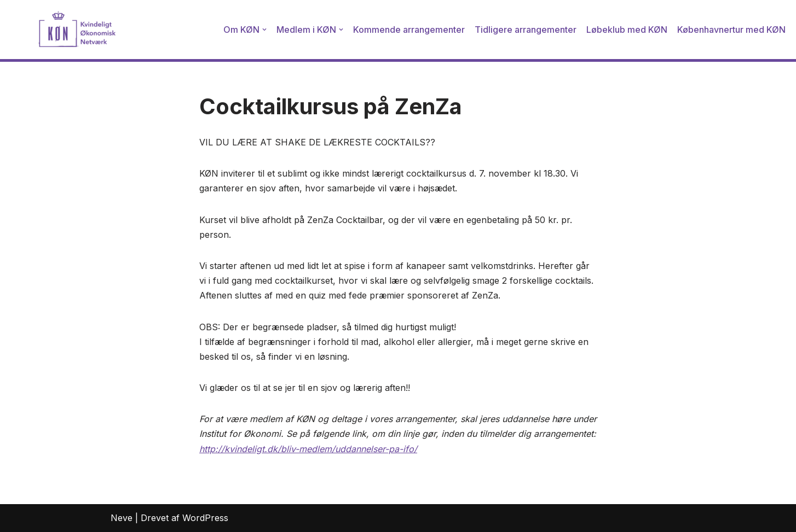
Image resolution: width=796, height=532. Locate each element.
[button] (264, 29)
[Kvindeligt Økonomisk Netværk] (63, 29)
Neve (121, 517)
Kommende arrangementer (409, 29)
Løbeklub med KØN (626, 29)
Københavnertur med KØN (731, 29)
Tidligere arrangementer (525, 29)
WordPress (205, 517)
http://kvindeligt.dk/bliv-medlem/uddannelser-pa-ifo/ (308, 448)
